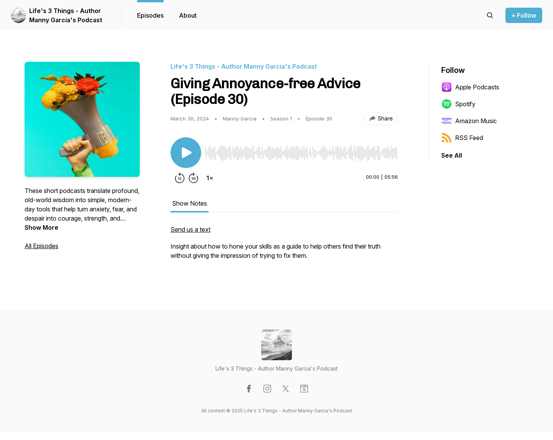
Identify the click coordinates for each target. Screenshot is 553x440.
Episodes (150, 15)
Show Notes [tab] (189, 203)
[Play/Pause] (186, 152)
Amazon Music (469, 120)
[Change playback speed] (209, 178)
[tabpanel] (284, 246)
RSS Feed (462, 137)
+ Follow (524, 15)
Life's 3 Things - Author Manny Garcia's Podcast (65, 15)
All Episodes (41, 246)
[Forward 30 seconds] (193, 178)
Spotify (458, 104)
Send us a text (190, 229)
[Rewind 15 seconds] (179, 178)
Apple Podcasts (470, 87)
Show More (41, 227)
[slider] (301, 153)
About (188, 15)
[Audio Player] (301, 151)
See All (451, 155)
